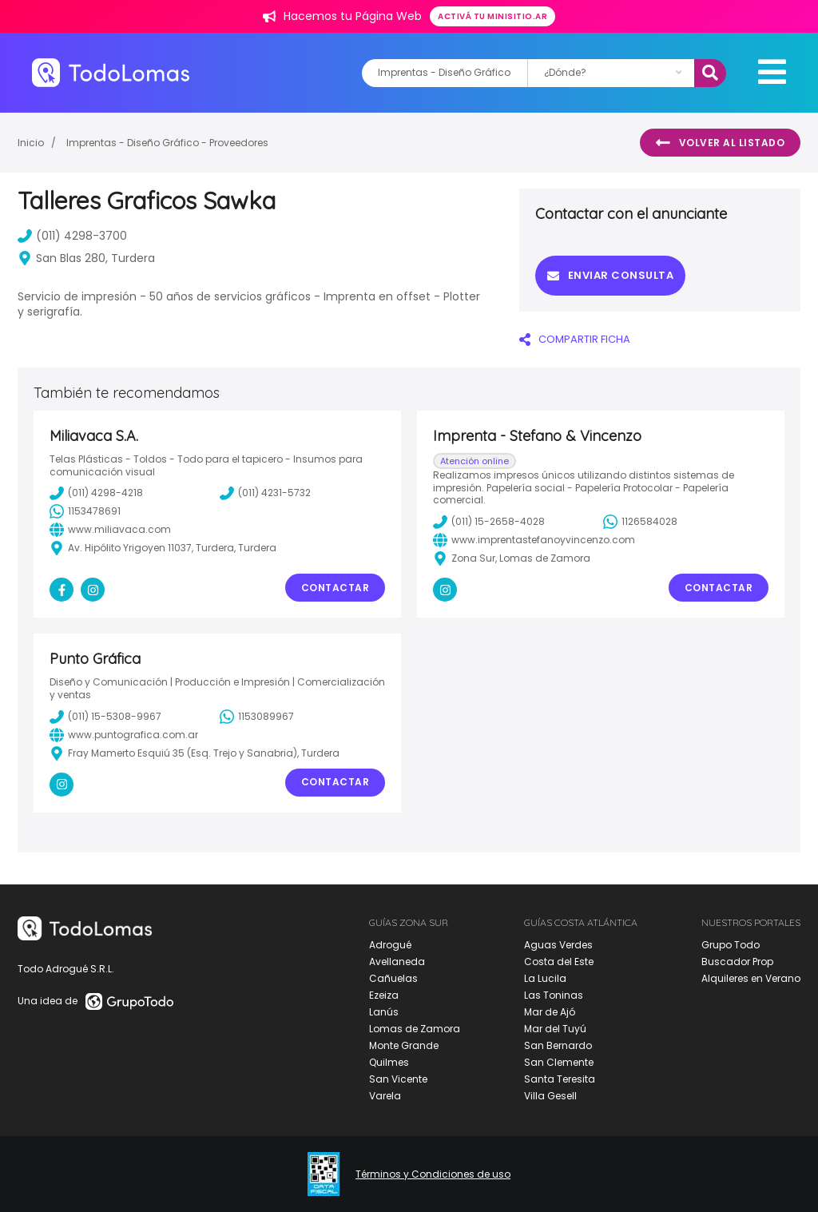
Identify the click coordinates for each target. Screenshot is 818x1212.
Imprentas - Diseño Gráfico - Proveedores (167, 142)
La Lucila (545, 978)
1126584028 (640, 522)
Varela (385, 1096)
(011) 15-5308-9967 (105, 716)
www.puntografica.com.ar (124, 735)
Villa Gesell (550, 1096)
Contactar (335, 587)
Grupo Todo (730, 945)
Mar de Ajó (549, 1012)
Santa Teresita (559, 1079)
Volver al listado (720, 143)
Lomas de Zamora (414, 1028)
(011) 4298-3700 (72, 235)
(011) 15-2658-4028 (489, 522)
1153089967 (257, 716)
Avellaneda (397, 961)
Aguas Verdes (558, 945)
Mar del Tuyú (555, 1028)
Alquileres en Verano (750, 978)
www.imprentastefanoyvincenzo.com (534, 540)
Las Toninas (553, 995)
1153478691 (85, 511)
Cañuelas (393, 978)
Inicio (31, 142)
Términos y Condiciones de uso (432, 1174)
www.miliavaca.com (110, 530)
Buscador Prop (737, 961)
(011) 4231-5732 (265, 493)
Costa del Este (559, 961)
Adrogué (390, 945)
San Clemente (559, 1062)
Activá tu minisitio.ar (492, 16)
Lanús (384, 1012)
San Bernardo (558, 1045)
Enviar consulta (610, 275)
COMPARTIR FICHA (574, 339)
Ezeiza (384, 995)
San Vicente (398, 1079)
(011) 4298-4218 (96, 493)
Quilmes (389, 1062)
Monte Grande (404, 1045)
